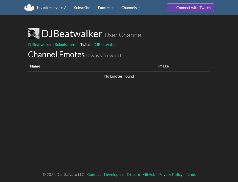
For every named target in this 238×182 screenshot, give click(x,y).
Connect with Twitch (190, 7)
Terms (191, 174)
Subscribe (82, 7)
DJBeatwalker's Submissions (52, 44)
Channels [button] (130, 7)
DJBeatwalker (105, 44)
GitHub (149, 174)
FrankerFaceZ (52, 7)
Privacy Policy (170, 174)
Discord (133, 174)
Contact (94, 174)
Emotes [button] (106, 7)
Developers (114, 174)
